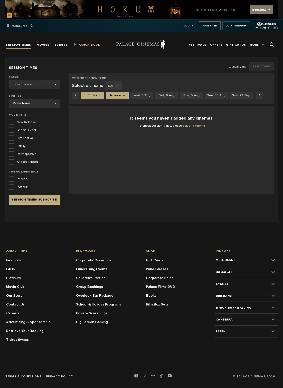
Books (151, 295)
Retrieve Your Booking (25, 331)
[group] (24, 25)
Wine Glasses (157, 269)
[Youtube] (170, 376)
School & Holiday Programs (98, 304)
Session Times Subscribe (34, 199)
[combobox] (34, 84)
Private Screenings (91, 313)
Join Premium (236, 25)
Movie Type (17, 114)
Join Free (210, 25)
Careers (12, 313)
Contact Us (15, 304)
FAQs (10, 269)
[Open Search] (272, 44)
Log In (189, 25)
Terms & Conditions (23, 376)
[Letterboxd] (153, 376)
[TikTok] (161, 376)
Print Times (261, 66)
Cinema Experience (23, 171)
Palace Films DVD (160, 287)
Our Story (14, 295)
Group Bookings (89, 287)
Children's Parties (90, 278)
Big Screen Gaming (92, 322)
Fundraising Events (91, 269)
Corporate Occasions (93, 260)
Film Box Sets (157, 304)
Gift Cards (154, 260)
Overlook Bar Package (94, 295)
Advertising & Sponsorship (28, 322)
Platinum (13, 278)
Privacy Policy (59, 376)
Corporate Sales (159, 278)
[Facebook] (136, 376)
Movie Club (15, 287)
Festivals (13, 260)
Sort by (15, 95)
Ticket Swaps (17, 339)
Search (15, 77)
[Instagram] (145, 376)
